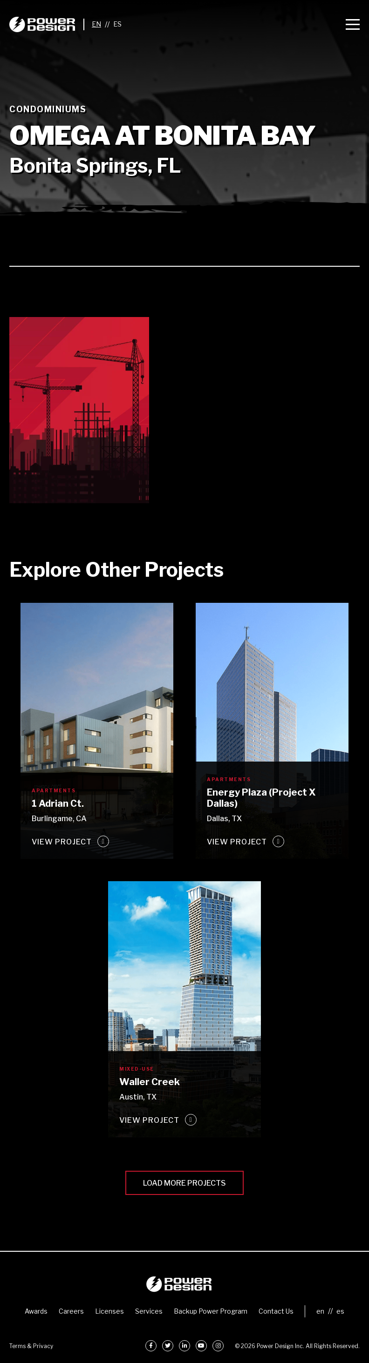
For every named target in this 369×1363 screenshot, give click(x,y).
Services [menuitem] (149, 1311)
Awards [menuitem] (36, 1311)
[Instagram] (218, 1345)
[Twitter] (167, 1345)
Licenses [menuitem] (109, 1311)
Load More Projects (184, 1183)
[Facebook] (151, 1345)
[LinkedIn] (184, 1345)
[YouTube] (201, 1345)
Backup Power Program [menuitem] (210, 1311)
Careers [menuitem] (71, 1311)
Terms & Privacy (31, 1346)
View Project (62, 841)
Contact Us (276, 1311)
